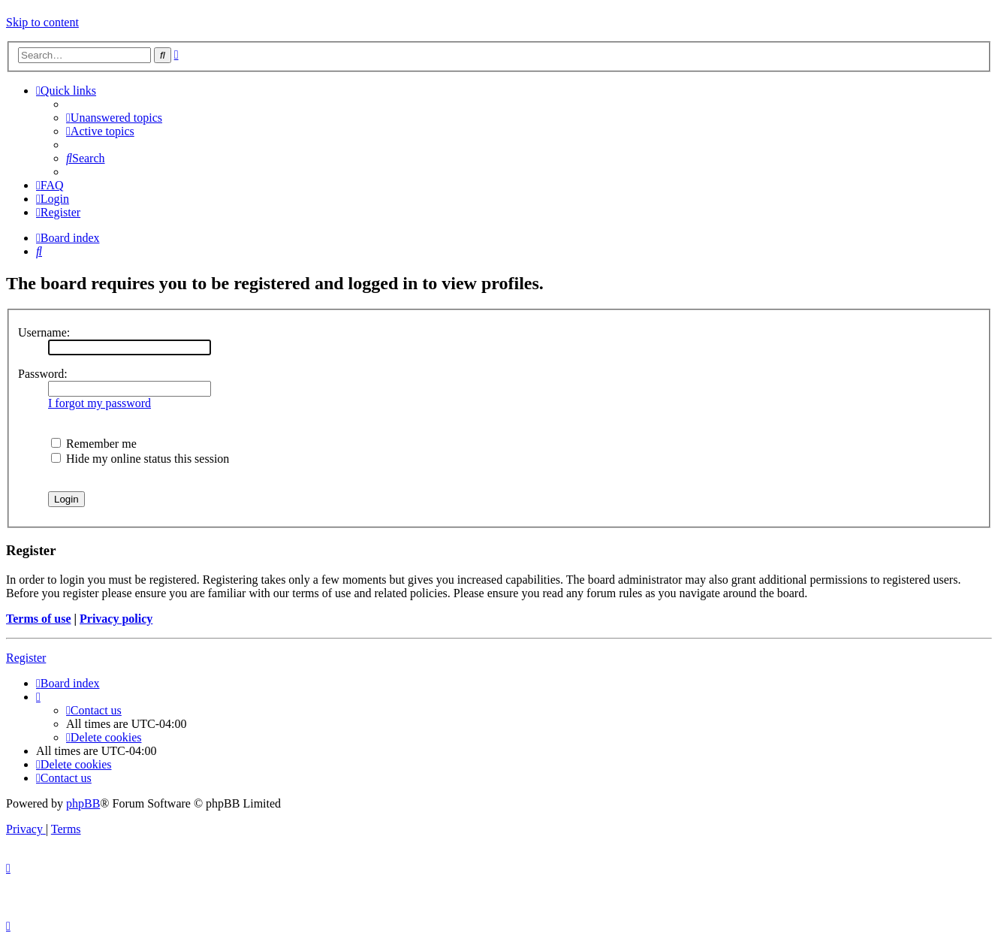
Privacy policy (116, 618)
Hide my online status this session (140, 458)
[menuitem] (114, 117)
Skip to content (42, 22)
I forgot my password (99, 403)
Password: (43, 373)
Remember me (94, 443)
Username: (44, 332)
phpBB (83, 803)
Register (26, 657)
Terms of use (38, 618)
